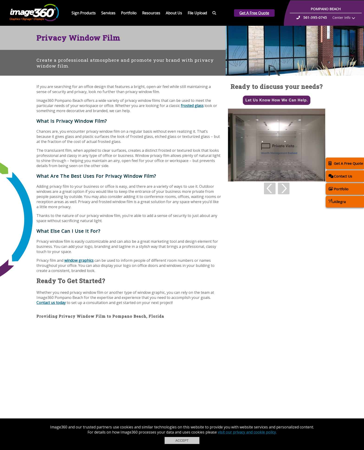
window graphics (79, 260)
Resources (151, 13)
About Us (174, 13)
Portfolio (128, 13)
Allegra (337, 201)
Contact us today (51, 302)
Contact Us (340, 176)
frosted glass (192, 105)
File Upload (197, 13)
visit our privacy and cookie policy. (247, 432)
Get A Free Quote (254, 13)
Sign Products (84, 13)
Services (108, 13)
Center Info (341, 17)
